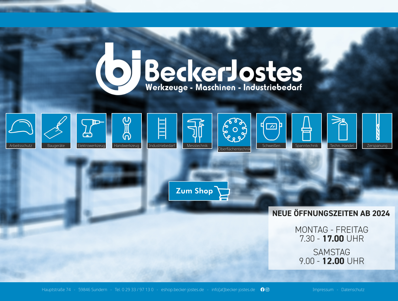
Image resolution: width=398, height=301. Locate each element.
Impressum (323, 289)
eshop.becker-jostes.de (182, 289)
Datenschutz (352, 289)
